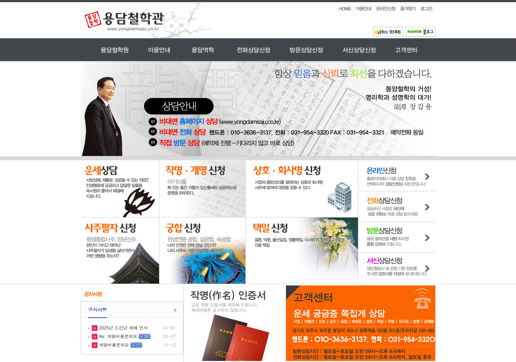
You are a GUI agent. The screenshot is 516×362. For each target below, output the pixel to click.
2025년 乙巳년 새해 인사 (122, 327)
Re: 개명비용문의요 (117, 336)
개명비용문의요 (113, 345)
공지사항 (97, 309)
